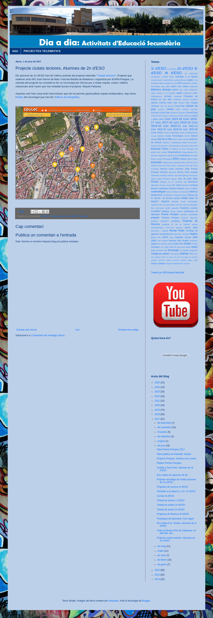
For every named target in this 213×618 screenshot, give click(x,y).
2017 (158, 419)
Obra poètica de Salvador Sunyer (174, 454)
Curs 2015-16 (173, 118)
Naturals (175, 201)
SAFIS (165, 237)
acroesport (155, 77)
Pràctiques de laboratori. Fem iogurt (175, 518)
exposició (177, 162)
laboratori (155, 185)
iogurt (153, 179)
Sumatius (155, 247)
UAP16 (154, 260)
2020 (158, 405)
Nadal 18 (193, 198)
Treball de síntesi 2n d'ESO (171, 505)
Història (170, 175)
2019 (158, 410)
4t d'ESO (173, 73)
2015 (158, 574)
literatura (185, 185)
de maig (161, 546)
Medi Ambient (172, 192)
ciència (154, 102)
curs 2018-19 (181, 122)
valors (189, 260)
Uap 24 (187, 257)
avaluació (194, 86)
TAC (162, 247)
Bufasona (194, 90)
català (179, 93)
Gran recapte (191, 172)
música (176, 198)
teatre (195, 247)
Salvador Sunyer (183, 237)
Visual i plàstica (158, 263)
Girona (180, 172)
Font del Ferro (191, 165)
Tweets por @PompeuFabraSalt (167, 272)
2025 (158, 382)
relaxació (185, 234)
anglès (190, 80)
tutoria (184, 253)
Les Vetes (176, 185)
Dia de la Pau (165, 139)
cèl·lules (168, 96)
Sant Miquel (162, 241)
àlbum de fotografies (67, 97)
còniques (173, 113)
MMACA (194, 191)
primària (183, 214)
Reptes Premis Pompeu (169, 463)
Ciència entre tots (168, 102)
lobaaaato (113, 600)
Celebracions (156, 96)
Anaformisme (156, 80)
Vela (196, 260)
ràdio (195, 227)
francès (163, 169)
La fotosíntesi (191, 182)
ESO (176, 158)
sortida (187, 243)
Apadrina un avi (170, 83)
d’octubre (162, 432)
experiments (167, 162)
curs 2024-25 (190, 129)
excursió (156, 162)
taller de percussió (177, 247)
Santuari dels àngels (179, 240)
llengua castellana (159, 188)
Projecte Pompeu (170, 217)
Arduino (194, 83)
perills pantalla (171, 208)
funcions (179, 169)
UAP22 (176, 260)
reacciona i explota (159, 231)
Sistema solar (166, 244)
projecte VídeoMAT (160, 221)
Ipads (159, 179)
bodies (175, 89)
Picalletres (184, 208)
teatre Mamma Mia (159, 250)
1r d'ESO (158, 68)
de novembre (164, 427)
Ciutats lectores (106, 75)
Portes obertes (176, 211)
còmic (177, 109)
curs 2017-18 (163, 122)
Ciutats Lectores (58, 216)
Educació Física (159, 148)
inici (176, 175)
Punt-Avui (170, 228)
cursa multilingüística (189, 133)
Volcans (169, 263)
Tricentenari (175, 254)
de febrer (162, 559)
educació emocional (189, 146)
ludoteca (173, 188)
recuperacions (166, 234)
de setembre (164, 436)
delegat (154, 139)
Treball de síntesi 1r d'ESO (171, 500)
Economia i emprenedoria (169, 146)
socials (175, 243)
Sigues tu (155, 243)
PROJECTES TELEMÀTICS (42, 51)
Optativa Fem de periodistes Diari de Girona (170, 205)
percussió (160, 208)
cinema (182, 103)
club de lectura (167, 106)
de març (162, 555)
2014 (158, 579)
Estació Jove (186, 159)
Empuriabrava (188, 152)
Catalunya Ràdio (190, 93)
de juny (161, 445)
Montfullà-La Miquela (172, 195)
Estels (195, 159)
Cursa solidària (157, 136)
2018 (158, 414)
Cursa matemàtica (171, 133)
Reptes (194, 234)
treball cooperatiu (190, 250)
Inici (15, 51)
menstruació (184, 192)
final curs (162, 165)
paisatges (194, 205)
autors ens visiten (179, 86)
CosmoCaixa (192, 112)
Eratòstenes (185, 155)
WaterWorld (178, 263)
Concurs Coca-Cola (160, 112)
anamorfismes (180, 80)
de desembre (164, 423)
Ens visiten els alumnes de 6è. (172, 475)
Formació (155, 169)
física (168, 165)
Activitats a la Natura (186, 76)
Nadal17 (155, 201)
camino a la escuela (166, 93)
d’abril (160, 551)
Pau (152, 208)
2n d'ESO (45, 216)
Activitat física (167, 77)
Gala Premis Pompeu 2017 (171, 449)
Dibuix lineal (183, 139)
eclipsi (184, 142)
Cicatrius (194, 99)
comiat (170, 109)
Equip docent (173, 155)
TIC (181, 250)
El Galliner (173, 149)
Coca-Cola (180, 106)
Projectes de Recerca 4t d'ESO (173, 514)
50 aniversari (191, 73)
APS (180, 83)
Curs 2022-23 (158, 129)
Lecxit (168, 185)
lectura (162, 185)
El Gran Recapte (186, 149)
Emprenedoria (174, 152)
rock (159, 237)
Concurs (194, 109)
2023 (158, 391)
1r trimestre (172, 69)
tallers (188, 247)
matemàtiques (158, 191)
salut (171, 237)
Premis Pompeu (170, 214)
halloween (155, 175)
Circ (188, 102)
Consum (181, 113)
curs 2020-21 (172, 125)
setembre (194, 241)
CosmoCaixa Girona (159, 116)
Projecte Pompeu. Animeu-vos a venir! (176, 458)
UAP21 (168, 260)
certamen (178, 96)
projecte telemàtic (189, 218)
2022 (158, 396)
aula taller (165, 86)
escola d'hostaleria (164, 159)
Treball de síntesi (160, 253)
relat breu (177, 234)
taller (167, 247)
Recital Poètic (177, 230)
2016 (158, 570)
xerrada (186, 263)
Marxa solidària (191, 188)
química (179, 228)
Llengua (194, 185)
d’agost (161, 441)
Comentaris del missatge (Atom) (47, 335)
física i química (178, 165)
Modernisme (156, 195)
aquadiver (186, 83)
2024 (158, 387)
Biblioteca (156, 89)
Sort (181, 243)
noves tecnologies (189, 201)
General (163, 172)
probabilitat (193, 214)
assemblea (155, 86)
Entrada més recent (26, 329)
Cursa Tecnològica (174, 136)
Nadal (184, 198)
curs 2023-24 (174, 129)
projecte (84, 216)
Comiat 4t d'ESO (165, 496)
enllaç (19, 97)
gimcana (172, 172)
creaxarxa (172, 116)
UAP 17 (164, 257)
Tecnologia (173, 250)
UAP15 (195, 257)
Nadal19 (165, 201)
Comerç (161, 109)
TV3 (191, 254)
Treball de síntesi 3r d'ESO (171, 509)
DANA (187, 136)
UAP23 (183, 260)
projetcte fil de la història (176, 224)
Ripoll (153, 237)
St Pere (194, 244)
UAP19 (161, 260)
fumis (171, 169)
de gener (162, 564)
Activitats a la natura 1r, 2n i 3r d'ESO (176, 491)
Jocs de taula (185, 178)
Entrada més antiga (128, 329)
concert (185, 109)
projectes (175, 221)
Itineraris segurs (170, 179)
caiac (153, 93)
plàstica (165, 211)
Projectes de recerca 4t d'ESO (172, 487)
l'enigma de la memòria (171, 182)
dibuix (175, 139)
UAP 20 (180, 257)
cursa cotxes (157, 132)
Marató (180, 188)
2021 (158, 400)
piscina (194, 208)
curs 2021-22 (190, 126)
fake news (186, 162)
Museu (184, 195)
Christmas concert (181, 99)
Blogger (146, 600)
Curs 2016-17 (73, 216)
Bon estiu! (184, 90)
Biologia (166, 89)
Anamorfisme (168, 80)
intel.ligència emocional (188, 175)
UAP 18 (172, 257)
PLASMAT (156, 211)
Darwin (194, 136)
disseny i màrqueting (172, 142)
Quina (188, 227)
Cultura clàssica (184, 116)
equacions (163, 155)
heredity (163, 175)
